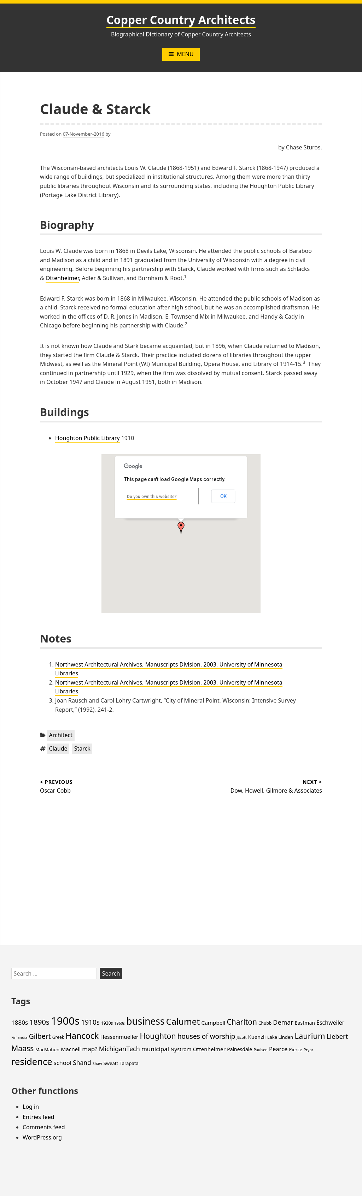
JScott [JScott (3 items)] (242, 1037)
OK (223, 496)
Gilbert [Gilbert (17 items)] (40, 1036)
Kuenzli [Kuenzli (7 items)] (257, 1036)
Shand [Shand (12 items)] (82, 1062)
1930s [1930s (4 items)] (107, 1023)
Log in (31, 1107)
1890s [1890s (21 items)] (39, 1022)
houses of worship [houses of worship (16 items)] (206, 1036)
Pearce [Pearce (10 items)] (278, 1049)
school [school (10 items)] (62, 1063)
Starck (82, 748)
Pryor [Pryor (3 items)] (308, 1049)
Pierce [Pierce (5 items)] (295, 1049)
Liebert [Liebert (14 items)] (337, 1036)
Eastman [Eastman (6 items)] (305, 1022)
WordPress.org (42, 1137)
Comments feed (44, 1127)
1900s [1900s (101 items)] (65, 1021)
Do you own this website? (152, 496)
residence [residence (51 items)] (31, 1061)
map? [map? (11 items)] (89, 1049)
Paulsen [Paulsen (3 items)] (260, 1049)
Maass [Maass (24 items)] (22, 1048)
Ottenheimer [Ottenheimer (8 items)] (209, 1049)
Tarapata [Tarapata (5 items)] (128, 1063)
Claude (58, 748)
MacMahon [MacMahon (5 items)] (47, 1049)
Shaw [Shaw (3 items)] (97, 1063)
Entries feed (38, 1117)
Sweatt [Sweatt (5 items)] (111, 1063)
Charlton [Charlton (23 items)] (242, 1022)
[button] (181, 528)
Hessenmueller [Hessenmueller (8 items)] (119, 1036)
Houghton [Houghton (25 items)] (158, 1036)
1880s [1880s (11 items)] (19, 1022)
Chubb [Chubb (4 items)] (265, 1023)
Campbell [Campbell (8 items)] (213, 1022)
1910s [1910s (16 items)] (90, 1022)
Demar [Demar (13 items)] (283, 1022)
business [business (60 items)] (145, 1021)
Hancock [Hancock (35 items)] (82, 1035)
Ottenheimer (62, 278)
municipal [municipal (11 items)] (155, 1049)
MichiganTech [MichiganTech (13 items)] (119, 1048)
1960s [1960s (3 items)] (119, 1023)
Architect (60, 735)
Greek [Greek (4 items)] (58, 1037)
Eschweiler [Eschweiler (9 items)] (330, 1022)
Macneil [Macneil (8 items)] (71, 1049)
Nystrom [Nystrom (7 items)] (180, 1049)
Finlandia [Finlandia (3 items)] (19, 1037)
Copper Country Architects (181, 19)
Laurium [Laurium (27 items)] (309, 1036)
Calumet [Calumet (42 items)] (183, 1021)
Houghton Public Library (87, 438)
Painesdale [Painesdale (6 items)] (239, 1049)
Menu (180, 54)
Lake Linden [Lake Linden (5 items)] (280, 1037)
